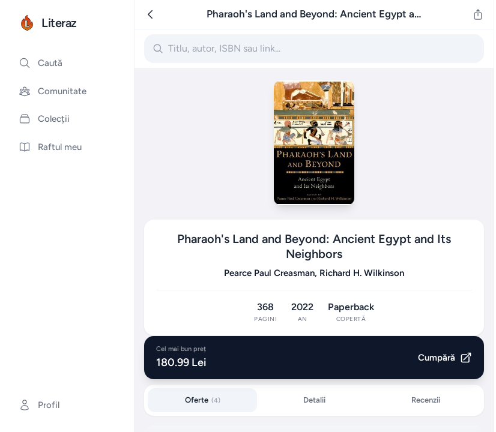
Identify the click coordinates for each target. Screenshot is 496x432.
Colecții (44, 119)
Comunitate (52, 91)
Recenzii (425, 399)
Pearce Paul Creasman (269, 273)
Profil (39, 405)
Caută (40, 63)
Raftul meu (50, 147)
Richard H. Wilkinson (361, 273)
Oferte (202, 399)
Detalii (314, 399)
